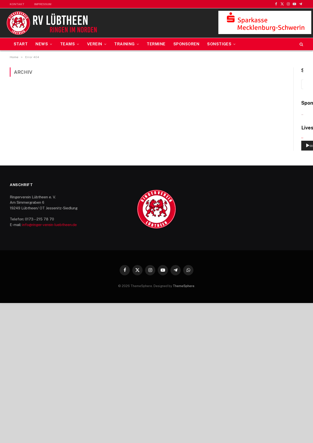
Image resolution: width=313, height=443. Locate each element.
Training (124, 44)
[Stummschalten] (289, 285)
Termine (156, 44)
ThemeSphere (183, 426)
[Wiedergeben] (224, 285)
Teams (67, 44)
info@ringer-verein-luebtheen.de (49, 365)
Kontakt (17, 4)
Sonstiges (219, 44)
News (41, 44)
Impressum (42, 4)
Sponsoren (186, 44)
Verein (94, 44)
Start (21, 44)
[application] (260, 267)
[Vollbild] (296, 285)
